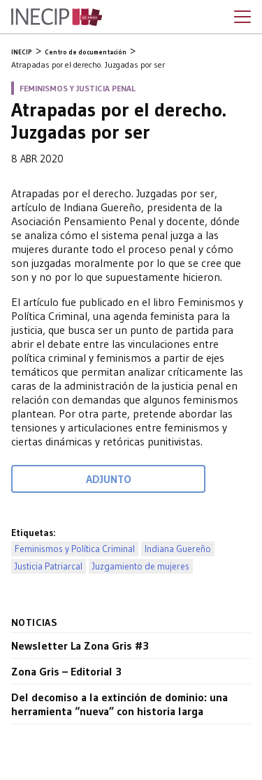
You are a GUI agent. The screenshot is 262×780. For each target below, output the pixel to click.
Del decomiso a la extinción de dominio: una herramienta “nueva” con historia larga (119, 704)
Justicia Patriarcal (48, 566)
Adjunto (108, 479)
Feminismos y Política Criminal (75, 549)
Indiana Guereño (178, 549)
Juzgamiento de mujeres (140, 566)
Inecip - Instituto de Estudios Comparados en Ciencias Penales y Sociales (56, 17)
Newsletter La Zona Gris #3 (80, 645)
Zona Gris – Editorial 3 (66, 671)
